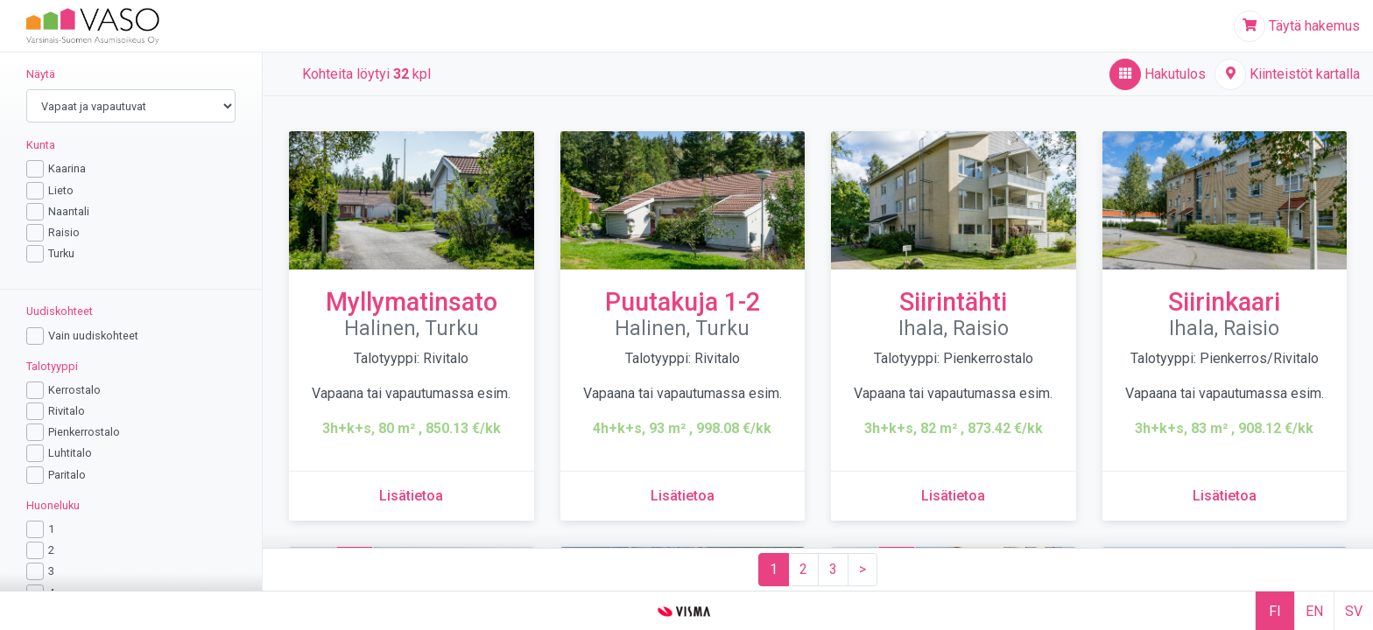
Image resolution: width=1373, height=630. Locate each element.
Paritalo (67, 474)
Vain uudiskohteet (93, 335)
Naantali (68, 211)
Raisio (64, 232)
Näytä (40, 73)
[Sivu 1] (773, 569)
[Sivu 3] (833, 569)
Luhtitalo (70, 452)
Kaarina (67, 168)
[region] (131, 321)
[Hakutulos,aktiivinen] (1157, 74)
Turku (61, 253)
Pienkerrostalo (84, 431)
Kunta (40, 144)
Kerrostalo (74, 389)
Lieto (61, 190)
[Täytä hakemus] (1297, 26)
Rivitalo (66, 410)
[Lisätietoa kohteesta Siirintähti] (953, 496)
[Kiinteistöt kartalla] (1287, 74)
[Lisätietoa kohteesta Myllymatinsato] (411, 496)
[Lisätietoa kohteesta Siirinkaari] (1224, 496)
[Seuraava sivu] (862, 569)
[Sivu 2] (803, 569)
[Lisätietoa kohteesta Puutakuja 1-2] (682, 496)
